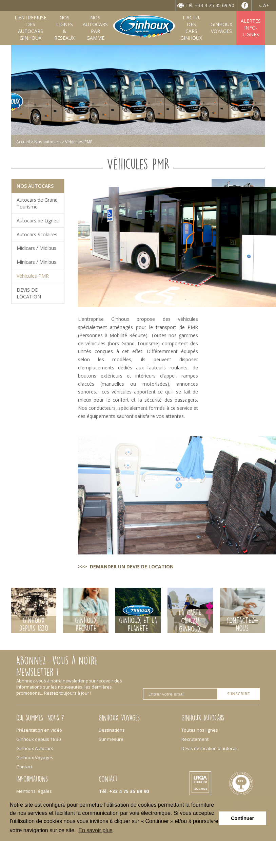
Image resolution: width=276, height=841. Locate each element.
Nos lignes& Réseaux (64, 27)
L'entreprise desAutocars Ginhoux (30, 27)
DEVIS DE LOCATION (29, 293)
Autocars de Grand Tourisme (37, 203)
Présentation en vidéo (39, 730)
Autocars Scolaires (37, 234)
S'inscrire (238, 694)
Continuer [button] (242, 818)
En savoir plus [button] (95, 830)
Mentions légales (34, 791)
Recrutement (195, 739)
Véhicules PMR (33, 276)
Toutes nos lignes (199, 730)
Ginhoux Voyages (34, 757)
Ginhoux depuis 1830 (38, 739)
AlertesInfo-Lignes (251, 28)
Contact (24, 767)
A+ (266, 5)
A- (260, 6)
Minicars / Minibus (36, 262)
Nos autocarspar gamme (95, 27)
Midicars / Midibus (36, 248)
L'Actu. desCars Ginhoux (191, 27)
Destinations (112, 730)
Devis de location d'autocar (209, 748)
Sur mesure (111, 739)
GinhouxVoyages (221, 27)
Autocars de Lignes (38, 220)
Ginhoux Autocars (34, 748)
